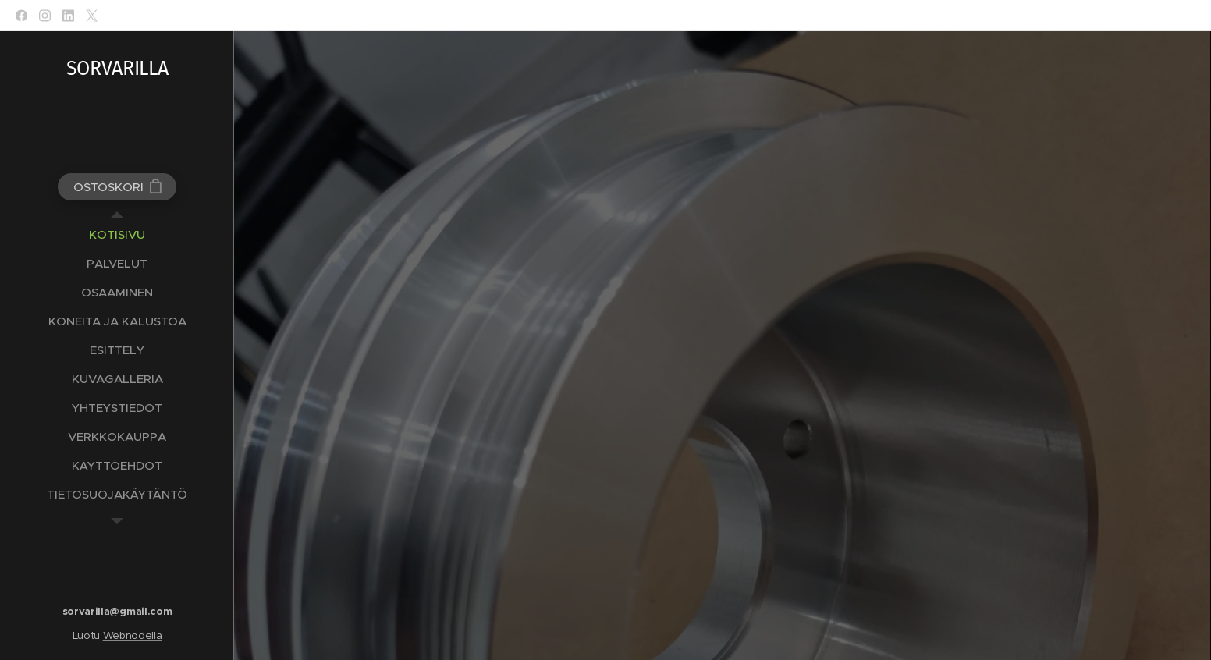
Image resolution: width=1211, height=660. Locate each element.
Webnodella (132, 635)
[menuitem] (117, 234)
